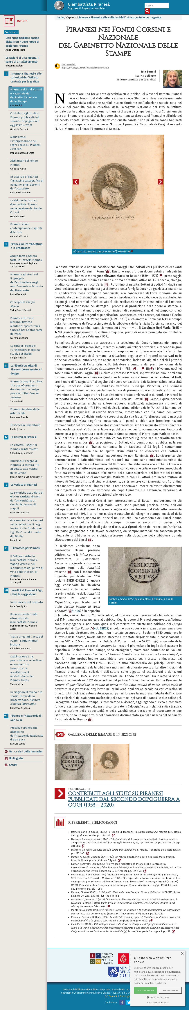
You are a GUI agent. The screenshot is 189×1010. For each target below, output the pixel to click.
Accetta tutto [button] (145, 990)
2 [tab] (121, 266)
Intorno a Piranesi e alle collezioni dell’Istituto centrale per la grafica (120, 17)
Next (162, 181)
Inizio (60, 17)
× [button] (182, 953)
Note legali (125, 996)
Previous (78, 181)
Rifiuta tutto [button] (170, 990)
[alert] (157, 978)
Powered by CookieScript (158, 1002)
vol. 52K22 (99, 628)
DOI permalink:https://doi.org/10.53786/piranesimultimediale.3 (85, 66)
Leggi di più (160, 983)
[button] (158, 997)
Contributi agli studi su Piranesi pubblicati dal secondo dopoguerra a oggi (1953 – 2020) (124, 799)
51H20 (74, 611)
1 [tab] (115, 266)
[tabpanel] (118, 194)
